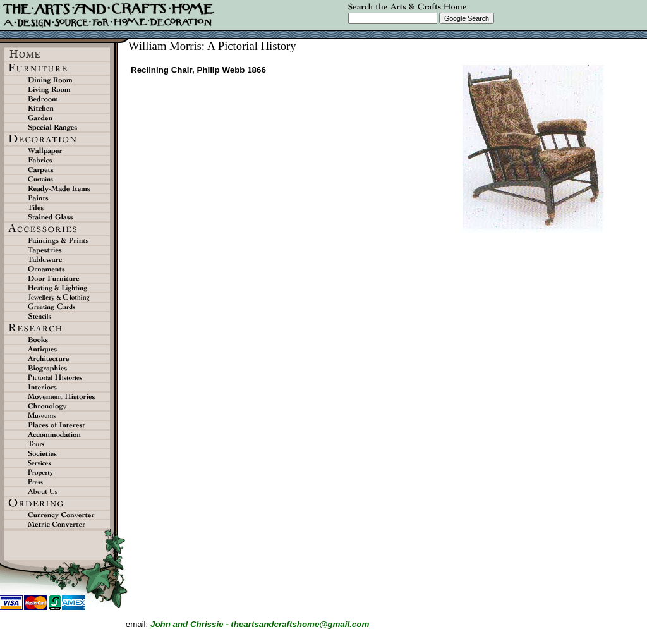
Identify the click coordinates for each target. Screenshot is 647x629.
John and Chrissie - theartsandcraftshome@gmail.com (259, 624)
